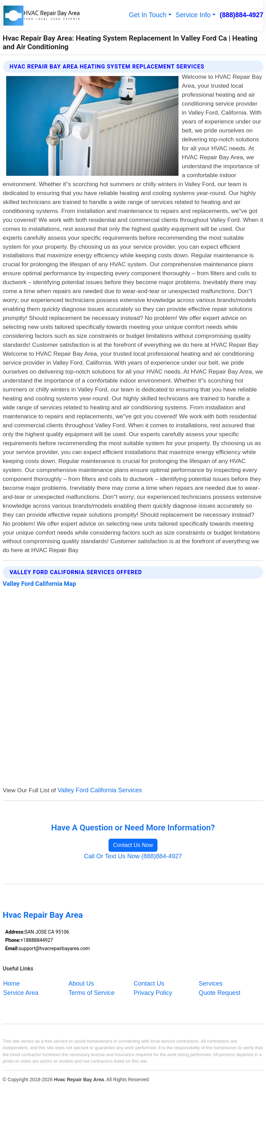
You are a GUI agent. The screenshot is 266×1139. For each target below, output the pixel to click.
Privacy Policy (153, 992)
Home (11, 983)
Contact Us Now (133, 845)
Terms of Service (92, 992)
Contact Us (149, 983)
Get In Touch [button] (147, 15)
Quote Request (220, 992)
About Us (81, 983)
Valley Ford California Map (39, 583)
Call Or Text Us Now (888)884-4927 (133, 856)
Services (211, 983)
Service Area (20, 992)
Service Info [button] (193, 15)
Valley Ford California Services (100, 790)
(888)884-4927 (242, 15)
